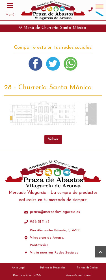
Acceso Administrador (79, 275)
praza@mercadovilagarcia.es (55, 212)
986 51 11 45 (39, 222)
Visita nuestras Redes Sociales (54, 252)
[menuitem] (99, 6)
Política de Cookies (87, 267)
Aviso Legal (18, 267)
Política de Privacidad (53, 267)
